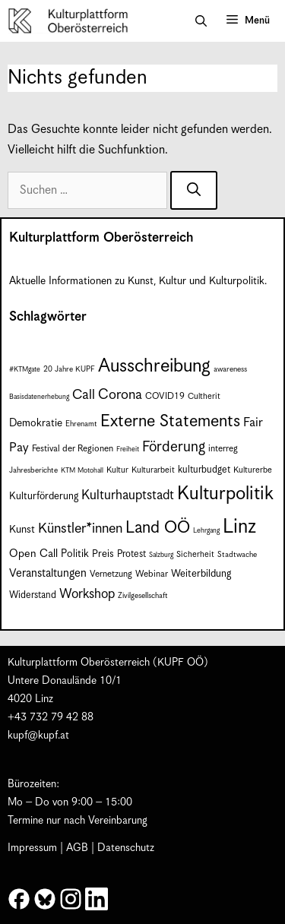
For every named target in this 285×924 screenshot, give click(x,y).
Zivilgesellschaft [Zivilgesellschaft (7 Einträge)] (143, 595)
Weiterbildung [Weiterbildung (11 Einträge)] (201, 574)
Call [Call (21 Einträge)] (83, 395)
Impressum (32, 848)
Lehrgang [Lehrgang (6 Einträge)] (206, 531)
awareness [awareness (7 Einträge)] (230, 369)
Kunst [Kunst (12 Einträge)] (22, 530)
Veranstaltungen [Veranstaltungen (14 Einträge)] (48, 573)
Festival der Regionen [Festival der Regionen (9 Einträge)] (72, 449)
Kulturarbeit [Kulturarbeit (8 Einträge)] (153, 470)
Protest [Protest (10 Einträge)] (131, 554)
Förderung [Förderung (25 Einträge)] (173, 447)
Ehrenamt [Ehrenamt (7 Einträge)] (81, 424)
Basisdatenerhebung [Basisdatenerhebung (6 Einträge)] (39, 397)
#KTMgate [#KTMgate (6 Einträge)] (24, 369)
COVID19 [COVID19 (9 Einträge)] (165, 396)
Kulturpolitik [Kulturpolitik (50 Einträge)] (225, 494)
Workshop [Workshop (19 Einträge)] (87, 594)
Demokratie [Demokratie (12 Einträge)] (35, 423)
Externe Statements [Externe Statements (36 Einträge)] (170, 421)
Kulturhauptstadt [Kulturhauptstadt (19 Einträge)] (127, 495)
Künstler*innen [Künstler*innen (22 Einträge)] (80, 528)
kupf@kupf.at (38, 735)
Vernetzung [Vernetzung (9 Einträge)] (111, 574)
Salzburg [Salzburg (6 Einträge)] (161, 555)
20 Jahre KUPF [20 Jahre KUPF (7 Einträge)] (69, 369)
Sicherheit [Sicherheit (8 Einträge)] (195, 554)
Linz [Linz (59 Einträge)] (239, 527)
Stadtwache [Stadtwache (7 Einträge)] (237, 554)
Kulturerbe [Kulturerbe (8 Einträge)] (252, 470)
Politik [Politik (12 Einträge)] (75, 554)
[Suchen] (193, 190)
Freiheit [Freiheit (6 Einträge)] (127, 449)
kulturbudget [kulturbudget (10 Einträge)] (204, 470)
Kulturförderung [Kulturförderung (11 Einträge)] (43, 496)
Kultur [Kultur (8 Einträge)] (117, 470)
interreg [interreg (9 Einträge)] (223, 449)
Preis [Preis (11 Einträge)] (103, 554)
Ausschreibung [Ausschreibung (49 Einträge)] (154, 366)
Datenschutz (125, 848)
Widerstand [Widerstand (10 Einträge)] (32, 595)
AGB (77, 848)
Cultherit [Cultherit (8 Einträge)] (204, 396)
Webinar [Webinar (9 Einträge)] (151, 574)
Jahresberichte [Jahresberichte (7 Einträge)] (33, 470)
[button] (201, 21)
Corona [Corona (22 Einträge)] (120, 395)
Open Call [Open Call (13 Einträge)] (33, 553)
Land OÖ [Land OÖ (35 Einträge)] (157, 527)
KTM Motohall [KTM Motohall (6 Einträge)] (82, 471)
